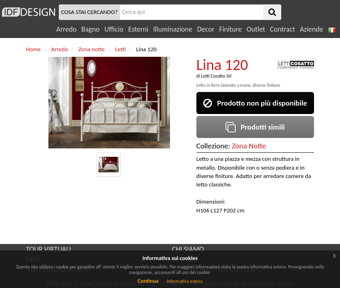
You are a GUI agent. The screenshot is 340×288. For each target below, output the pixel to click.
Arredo (66, 29)
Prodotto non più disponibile (255, 103)
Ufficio (113, 29)
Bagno (90, 29)
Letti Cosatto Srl (216, 76)
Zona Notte (249, 145)
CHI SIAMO (188, 249)
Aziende (311, 29)
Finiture (230, 29)
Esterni (138, 29)
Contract (282, 29)
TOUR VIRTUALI (48, 249)
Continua (148, 281)
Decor (205, 29)
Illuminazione (172, 29)
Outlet (255, 29)
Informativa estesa (184, 281)
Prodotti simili (255, 127)
